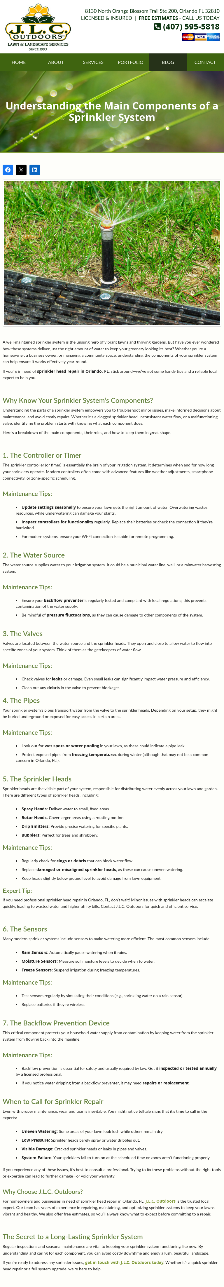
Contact (205, 62)
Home (19, 62)
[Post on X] (21, 170)
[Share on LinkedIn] (34, 170)
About (56, 62)
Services (93, 62)
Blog (168, 62)
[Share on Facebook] (8, 170)
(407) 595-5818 (187, 27)
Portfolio (131, 62)
